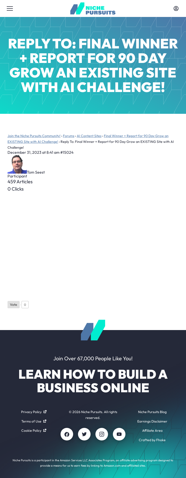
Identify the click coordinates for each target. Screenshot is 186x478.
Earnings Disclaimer (152, 421)
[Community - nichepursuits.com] (93, 8)
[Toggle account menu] (176, 8)
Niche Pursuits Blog (152, 412)
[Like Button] (14, 304)
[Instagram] (101, 434)
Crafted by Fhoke (152, 440)
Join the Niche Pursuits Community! (34, 136)
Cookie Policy (33, 430)
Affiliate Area (152, 430)
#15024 (67, 152)
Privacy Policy (33, 412)
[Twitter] (84, 434)
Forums (68, 136)
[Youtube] (119, 434)
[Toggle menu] (10, 8)
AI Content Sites (89, 136)
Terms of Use (33, 421)
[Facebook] (67, 434)
